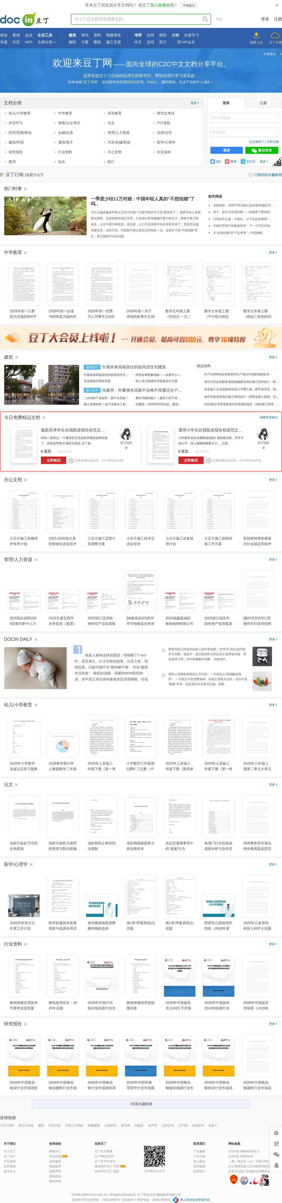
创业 (3, 35)
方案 (85, 42)
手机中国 (54, 1125)
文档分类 (44, 42)
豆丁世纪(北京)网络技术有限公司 (159, 1195)
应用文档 (131, 76)
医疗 (163, 42)
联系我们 (199, 1171)
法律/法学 (164, 133)
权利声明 (55, 1181)
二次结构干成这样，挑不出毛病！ (106, 398)
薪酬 (175, 35)
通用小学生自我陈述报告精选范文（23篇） (216, 430)
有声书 (152, 1125)
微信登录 (262, 150)
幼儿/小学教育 (20, 113)
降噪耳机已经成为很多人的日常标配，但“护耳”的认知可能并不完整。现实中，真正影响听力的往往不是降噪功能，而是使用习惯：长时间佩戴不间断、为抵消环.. (207, 654)
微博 (230, 161)
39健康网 (94, 1125)
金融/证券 (65, 133)
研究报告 (16, 152)
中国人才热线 (74, 1125)
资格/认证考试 (69, 123)
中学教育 (65, 113)
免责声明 (55, 1171)
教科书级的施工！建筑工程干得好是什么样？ (165, 398)
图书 (12, 162)
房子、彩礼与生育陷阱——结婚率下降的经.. (242, 212)
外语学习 (16, 123)
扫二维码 (276, 1143)
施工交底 (113, 42)
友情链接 (199, 1166)
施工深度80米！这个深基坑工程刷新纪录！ (112, 404)
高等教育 (115, 113)
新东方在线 (25, 1125)
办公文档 (115, 152)
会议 (28, 35)
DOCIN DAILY (18, 639)
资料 (97, 35)
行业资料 (65, 152)
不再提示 (189, 5)
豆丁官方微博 (104, 1151)
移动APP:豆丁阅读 (107, 1171)
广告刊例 (199, 1156)
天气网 (182, 1125)
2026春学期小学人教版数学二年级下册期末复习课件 (63, 768)
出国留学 (111, 1125)
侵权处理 (55, 1166)
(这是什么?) (34, 175)
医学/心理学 (166, 142)
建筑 (72, 35)
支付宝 (248, 161)
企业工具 (44, 35)
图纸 (97, 42)
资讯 (85, 35)
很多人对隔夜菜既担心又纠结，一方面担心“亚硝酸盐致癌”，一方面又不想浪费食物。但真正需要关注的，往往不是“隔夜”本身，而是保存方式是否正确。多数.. (207, 679)
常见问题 (55, 1156)
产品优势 (10, 1161)
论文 (111, 123)
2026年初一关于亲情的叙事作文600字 (141, 316)
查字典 (125, 1125)
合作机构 (10, 1166)
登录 (265, 19)
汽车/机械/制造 (119, 142)
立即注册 (273, 142)
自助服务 (55, 1161)
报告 (163, 35)
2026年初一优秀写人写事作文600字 (101, 316)
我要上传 (256, 42)
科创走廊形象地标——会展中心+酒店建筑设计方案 (169, 375)
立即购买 (54, 460)
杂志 (61, 162)
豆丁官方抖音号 (105, 1161)
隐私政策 (55, 1176)
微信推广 (276, 1154)
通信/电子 (65, 142)
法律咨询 (168, 1125)
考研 (138, 35)
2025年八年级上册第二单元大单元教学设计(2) (257, 768)
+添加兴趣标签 (141, 1104)
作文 (138, 42)
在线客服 (276, 1165)
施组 (72, 42)
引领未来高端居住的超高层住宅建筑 (134, 367)
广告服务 (199, 1151)
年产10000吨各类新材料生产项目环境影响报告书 (233, 374)
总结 (150, 42)
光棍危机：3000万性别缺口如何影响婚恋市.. (242, 205)
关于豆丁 (10, 1151)
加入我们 (199, 1161)
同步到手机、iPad (140, 82)
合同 (150, 35)
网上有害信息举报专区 (195, 1200)
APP (28, 42)
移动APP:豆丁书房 (107, 1166)
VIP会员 (188, 42)
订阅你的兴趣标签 (268, 175)
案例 (16, 35)
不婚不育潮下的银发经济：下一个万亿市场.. (242, 226)
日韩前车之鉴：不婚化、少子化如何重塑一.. (242, 219)
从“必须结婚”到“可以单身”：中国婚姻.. (238, 233)
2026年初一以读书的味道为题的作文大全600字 (63, 316)
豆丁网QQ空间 (104, 1156)
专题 (3, 42)
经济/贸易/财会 (20, 133)
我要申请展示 (269, 417)
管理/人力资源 (119, 133)
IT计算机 (163, 123)
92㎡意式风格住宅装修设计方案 (157, 381)
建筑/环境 (16, 142)
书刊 (147, 76)
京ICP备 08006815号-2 (243, 1151)
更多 (195, 103)
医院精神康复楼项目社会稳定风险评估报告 (257, 543)
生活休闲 (164, 152)
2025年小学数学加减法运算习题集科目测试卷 (24, 768)
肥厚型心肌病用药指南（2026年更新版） (218, 928)
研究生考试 (165, 113)
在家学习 (191, 35)
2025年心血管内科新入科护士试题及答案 (257, 928)
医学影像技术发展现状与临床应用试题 (63, 928)
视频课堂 (113, 35)
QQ (215, 161)
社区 (16, 42)
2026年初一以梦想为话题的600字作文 (23, 316)
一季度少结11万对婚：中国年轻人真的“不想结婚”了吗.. (143, 201)
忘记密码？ (256, 142)
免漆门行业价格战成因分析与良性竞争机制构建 (218, 848)
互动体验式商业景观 (97, 381)
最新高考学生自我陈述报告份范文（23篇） (79, 430)
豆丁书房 (275, 42)
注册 (278, 19)
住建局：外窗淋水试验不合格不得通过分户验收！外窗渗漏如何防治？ (164, 390)
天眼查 (139, 1125)
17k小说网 (7, 1125)
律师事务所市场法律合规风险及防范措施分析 (257, 848)
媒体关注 (10, 1171)
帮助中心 (55, 1151)
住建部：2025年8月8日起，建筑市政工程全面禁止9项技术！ (176, 404)
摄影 (41, 1125)
